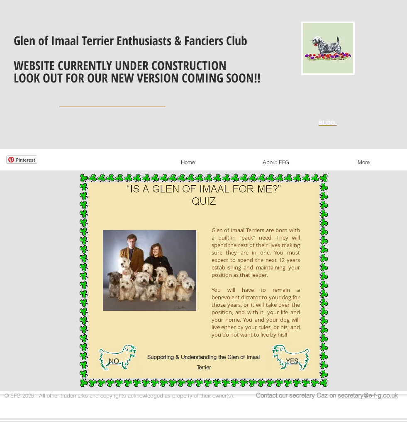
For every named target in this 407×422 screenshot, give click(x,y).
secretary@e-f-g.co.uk (368, 395)
